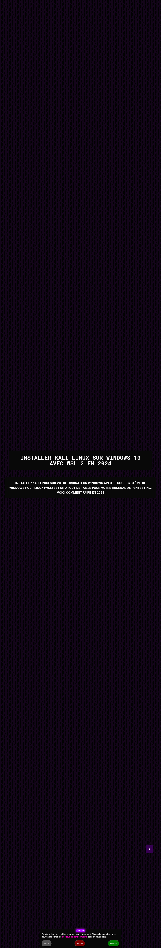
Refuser (80, 943)
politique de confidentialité (74, 937)
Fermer (47, 943)
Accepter (113, 943)
